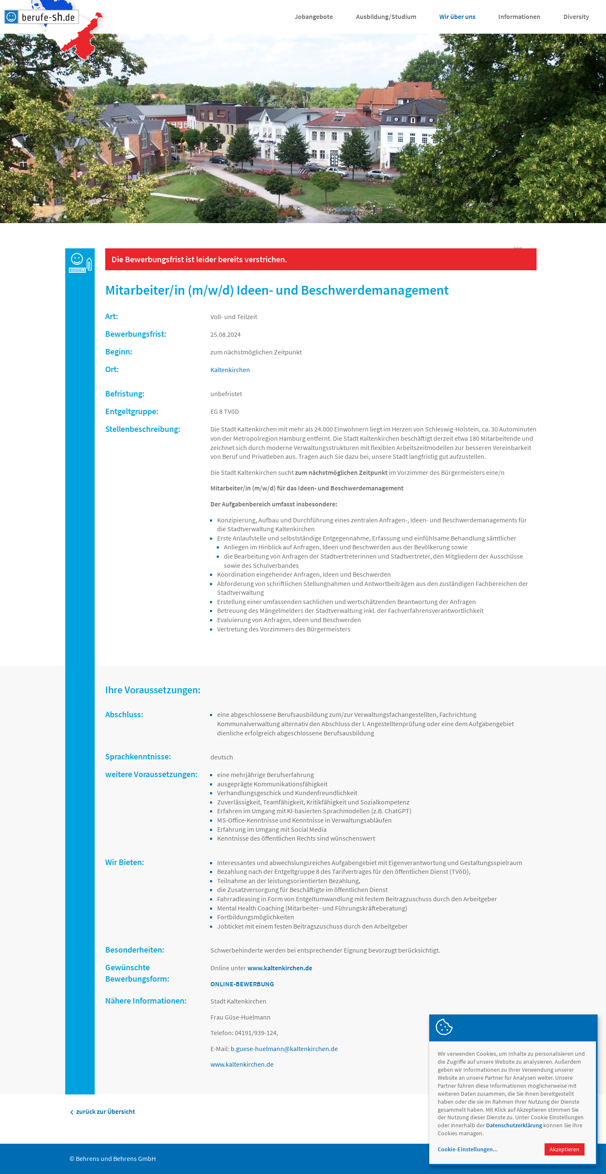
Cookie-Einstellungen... (468, 1149)
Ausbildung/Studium (386, 16)
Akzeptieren (564, 1149)
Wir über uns (457, 16)
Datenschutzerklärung (514, 1125)
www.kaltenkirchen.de (242, 1064)
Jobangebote (314, 16)
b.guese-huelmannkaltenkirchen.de (284, 1048)
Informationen (519, 16)
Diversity (576, 16)
